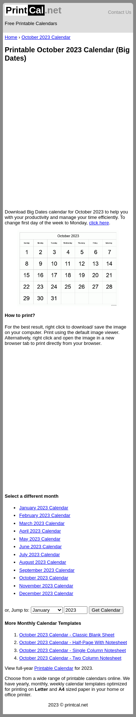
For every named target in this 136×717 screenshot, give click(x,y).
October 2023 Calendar (45, 37)
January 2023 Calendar (43, 507)
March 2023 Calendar (42, 523)
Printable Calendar (53, 668)
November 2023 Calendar (46, 585)
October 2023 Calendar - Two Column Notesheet (70, 658)
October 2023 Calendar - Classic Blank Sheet (66, 634)
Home (11, 37)
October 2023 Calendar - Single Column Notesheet (72, 650)
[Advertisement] (68, 136)
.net (33, 10)
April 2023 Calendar (40, 531)
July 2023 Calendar (39, 554)
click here (99, 222)
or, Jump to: (18, 610)
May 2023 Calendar (39, 539)
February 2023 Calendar (44, 515)
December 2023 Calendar (46, 593)
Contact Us (119, 12)
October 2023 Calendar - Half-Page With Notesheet (73, 642)
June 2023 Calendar (40, 546)
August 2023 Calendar (42, 562)
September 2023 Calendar (47, 570)
